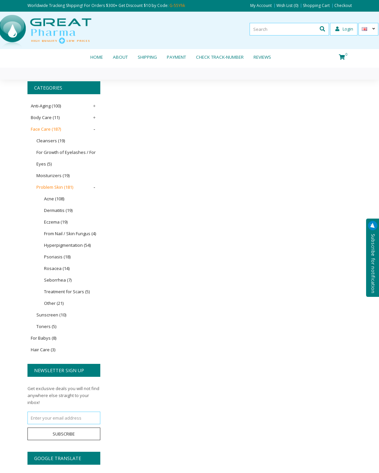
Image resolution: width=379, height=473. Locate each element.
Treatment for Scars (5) (67, 292)
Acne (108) (54, 199)
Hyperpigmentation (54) (67, 245)
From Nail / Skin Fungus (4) (70, 233)
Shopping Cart (316, 6)
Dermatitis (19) (58, 210)
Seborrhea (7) (57, 280)
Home (96, 57)
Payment (176, 57)
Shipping (147, 57)
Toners (46, 326)
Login (344, 29)
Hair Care (43, 350)
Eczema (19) (56, 222)
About (120, 57)
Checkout (343, 6)
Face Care (46, 129)
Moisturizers (53, 175)
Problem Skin (54, 187)
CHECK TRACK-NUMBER (220, 57)
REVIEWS (262, 57)
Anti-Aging (46, 106)
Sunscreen (51, 315)
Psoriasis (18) (57, 257)
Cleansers (50, 141)
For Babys (43, 338)
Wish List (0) (287, 6)
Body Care (45, 117)
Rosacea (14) (57, 268)
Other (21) (54, 303)
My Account (261, 6)
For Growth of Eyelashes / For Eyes (66, 158)
